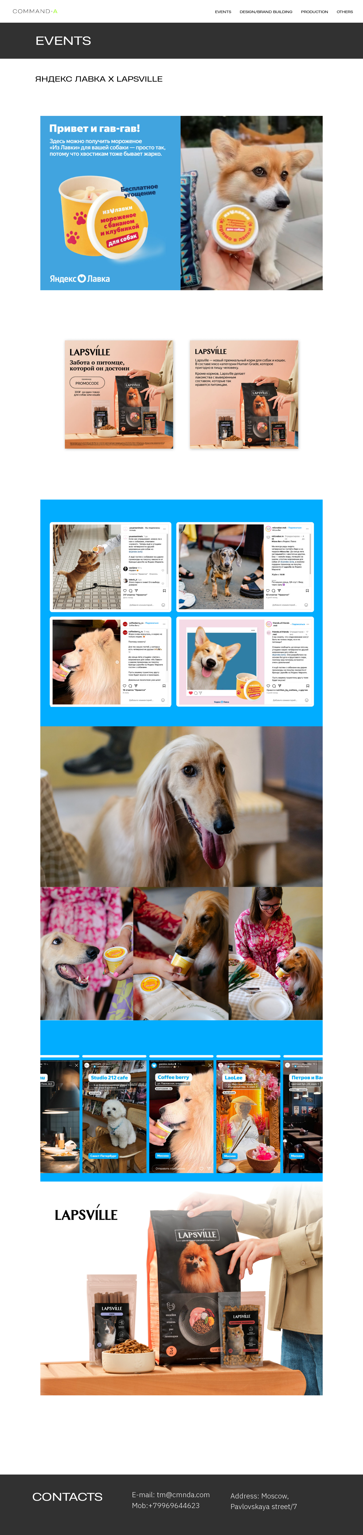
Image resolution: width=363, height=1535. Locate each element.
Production (314, 12)
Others (345, 12)
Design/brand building (266, 12)
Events (223, 12)
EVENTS (63, 40)
